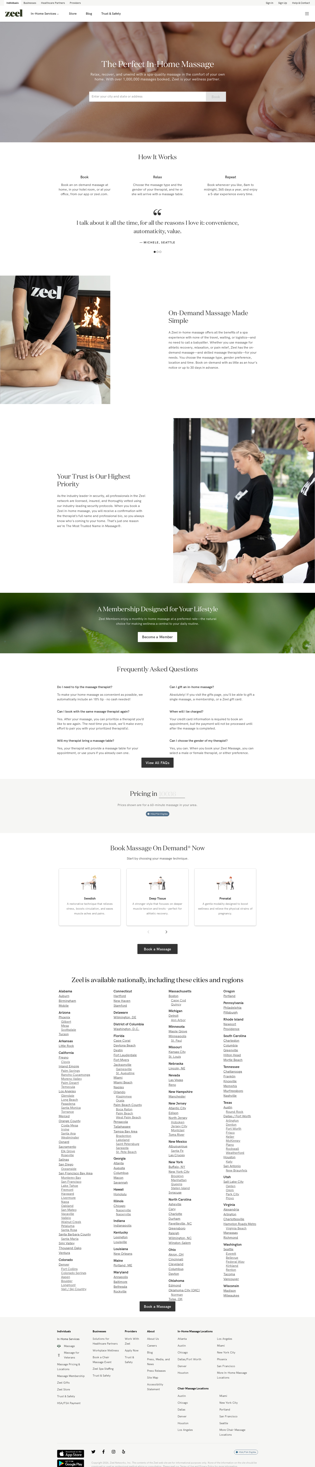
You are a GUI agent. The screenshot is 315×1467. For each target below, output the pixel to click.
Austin (182, 1345)
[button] (154, 252)
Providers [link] (75, 2)
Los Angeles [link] (67, 1091)
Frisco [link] (230, 1133)
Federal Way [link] (235, 1262)
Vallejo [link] (66, 1218)
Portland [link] (229, 996)
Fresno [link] (64, 1057)
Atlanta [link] (119, 1163)
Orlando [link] (119, 1092)
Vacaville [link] (67, 1214)
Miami (221, 1345)
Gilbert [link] (66, 1022)
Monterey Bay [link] (71, 1178)
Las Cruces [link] (177, 1155)
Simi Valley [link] (67, 1243)
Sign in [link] (269, 2)
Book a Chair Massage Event (102, 1359)
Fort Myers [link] (121, 1060)
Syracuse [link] (175, 1192)
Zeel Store (63, 1389)
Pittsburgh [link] (230, 1012)
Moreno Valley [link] (71, 1079)
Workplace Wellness (106, 1350)
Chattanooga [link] (232, 1071)
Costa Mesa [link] (69, 1125)
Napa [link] (65, 1202)
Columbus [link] (121, 1173)
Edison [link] (173, 1113)
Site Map (152, 1377)
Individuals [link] (12, 2)
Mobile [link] (64, 1005)
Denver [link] (64, 1264)
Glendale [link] (67, 1096)
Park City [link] (232, 1194)
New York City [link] (179, 1171)
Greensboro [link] (177, 1228)
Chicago (183, 1352)
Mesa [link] (65, 1026)
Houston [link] (229, 1157)
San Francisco (226, 1366)
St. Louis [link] (175, 1057)
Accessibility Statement (155, 1387)
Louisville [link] (120, 1242)
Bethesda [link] (120, 1286)
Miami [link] (118, 1077)
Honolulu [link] (120, 1194)
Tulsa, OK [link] (175, 1299)
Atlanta (182, 1339)
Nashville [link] (230, 1096)
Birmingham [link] (67, 1001)
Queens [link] (176, 1184)
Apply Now (131, 1350)
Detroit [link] (173, 1016)
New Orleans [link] (123, 1254)
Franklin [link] (229, 1076)
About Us (153, 1339)
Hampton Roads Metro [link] (239, 1224)
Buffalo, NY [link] (177, 1167)
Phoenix (222, 1359)
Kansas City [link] (177, 1052)
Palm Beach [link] (124, 1113)
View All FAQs (157, 762)
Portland (224, 1409)
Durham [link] (174, 1219)
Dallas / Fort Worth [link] (237, 1116)
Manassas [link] (230, 1233)
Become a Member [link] (157, 637)
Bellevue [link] (232, 1258)
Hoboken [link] (177, 1122)
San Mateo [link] (69, 1210)
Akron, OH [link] (176, 1254)
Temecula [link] (68, 1087)
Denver (182, 1366)
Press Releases (156, 1371)
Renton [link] (231, 1270)
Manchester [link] (177, 1096)
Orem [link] (230, 1190)
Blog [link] (89, 13)
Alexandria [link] (231, 1209)
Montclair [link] (178, 1130)
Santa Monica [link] (71, 1108)
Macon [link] (118, 1178)
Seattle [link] (228, 1249)
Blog (150, 1352)
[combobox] (147, 97)
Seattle (223, 1423)
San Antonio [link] (232, 1166)
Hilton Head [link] (232, 1055)
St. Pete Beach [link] (126, 1152)
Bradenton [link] (123, 1136)
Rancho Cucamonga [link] (75, 1075)
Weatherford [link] (235, 1153)
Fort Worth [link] (233, 1128)
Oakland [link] (67, 1206)
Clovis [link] (65, 1062)
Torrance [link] (67, 1112)
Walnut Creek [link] (71, 1222)
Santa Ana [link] (68, 1133)
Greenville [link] (230, 1050)
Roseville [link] (67, 1155)
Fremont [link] (67, 1190)
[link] (14, 14)
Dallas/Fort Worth (189, 1359)
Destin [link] (118, 1050)
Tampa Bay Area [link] (125, 1131)
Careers (152, 1345)
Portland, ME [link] (123, 1265)
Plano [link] (230, 1145)
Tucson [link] (64, 1034)
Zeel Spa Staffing (103, 1369)
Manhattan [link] (179, 1180)
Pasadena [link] (68, 1104)
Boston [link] (173, 996)
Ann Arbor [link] (178, 1020)
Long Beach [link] (69, 1100)
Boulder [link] (67, 1281)
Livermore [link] (68, 1198)
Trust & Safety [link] (111, 13)
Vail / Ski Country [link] (73, 1289)
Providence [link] (231, 1029)
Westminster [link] (70, 1137)
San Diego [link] (66, 1164)
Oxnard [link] (64, 1142)
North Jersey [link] (178, 1118)
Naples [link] (119, 1087)
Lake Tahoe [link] (69, 1186)
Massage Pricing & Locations (68, 1366)
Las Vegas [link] (176, 1080)
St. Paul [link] (176, 1040)
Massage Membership (71, 1376)
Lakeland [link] (123, 1140)
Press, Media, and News (158, 1361)
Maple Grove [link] (178, 1031)
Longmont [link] (68, 1285)
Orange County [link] (70, 1121)
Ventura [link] (64, 1253)
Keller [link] (230, 1137)
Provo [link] (230, 1198)
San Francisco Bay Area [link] (76, 1173)
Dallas (181, 1409)
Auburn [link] (64, 996)
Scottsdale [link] (68, 1030)
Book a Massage (157, 949)
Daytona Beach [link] (125, 1045)
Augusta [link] (119, 1168)
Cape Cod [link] (178, 1000)
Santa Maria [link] (70, 1239)
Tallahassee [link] (122, 1126)
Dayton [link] (174, 1274)
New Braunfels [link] (236, 1170)
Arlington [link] (232, 1120)
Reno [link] (172, 1085)
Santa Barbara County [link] (75, 1234)
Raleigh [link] (174, 1233)
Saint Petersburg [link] (127, 1144)
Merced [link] (64, 1116)
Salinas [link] (64, 1159)
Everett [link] (231, 1254)
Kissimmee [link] (124, 1096)
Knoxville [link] (230, 1081)
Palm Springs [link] (70, 1071)
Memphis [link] (230, 1086)
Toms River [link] (176, 1135)
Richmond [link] (230, 1237)
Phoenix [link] (64, 1017)
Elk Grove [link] (68, 1151)
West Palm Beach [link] (128, 1117)
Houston (183, 1373)
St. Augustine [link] (125, 1073)
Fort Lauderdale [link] (125, 1055)
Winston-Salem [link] (180, 1243)
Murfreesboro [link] (233, 1091)
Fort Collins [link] (69, 1269)
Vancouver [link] (231, 1279)
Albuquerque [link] (178, 1146)
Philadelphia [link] (232, 1007)
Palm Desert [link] (70, 1083)
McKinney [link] (233, 1141)
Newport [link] (229, 1024)
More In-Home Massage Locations (232, 1375)
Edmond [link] (175, 1285)
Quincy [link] (176, 1004)
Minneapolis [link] (177, 1036)
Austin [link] (227, 1107)
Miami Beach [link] (123, 1082)
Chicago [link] (119, 1206)
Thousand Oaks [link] (70, 1248)
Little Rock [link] (66, 1046)
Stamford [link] (120, 1005)
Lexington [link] (121, 1237)
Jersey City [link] (179, 1126)
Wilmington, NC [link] (180, 1238)
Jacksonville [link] (122, 1065)
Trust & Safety (66, 1396)
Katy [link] (229, 1161)
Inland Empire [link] (69, 1066)
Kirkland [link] (232, 1266)
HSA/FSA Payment (69, 1403)
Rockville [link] (120, 1291)
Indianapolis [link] (122, 1225)
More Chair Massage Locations (232, 1432)
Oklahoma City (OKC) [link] (184, 1290)
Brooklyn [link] (177, 1176)
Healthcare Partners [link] (53, 2)
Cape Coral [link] (122, 1040)
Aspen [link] (65, 1277)
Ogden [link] (230, 1186)
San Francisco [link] (71, 1182)
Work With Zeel (132, 1341)
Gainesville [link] (124, 1069)
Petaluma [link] (68, 1226)
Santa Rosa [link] (69, 1230)
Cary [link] (172, 1209)
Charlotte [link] (175, 1214)
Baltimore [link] (120, 1282)
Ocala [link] (120, 1100)
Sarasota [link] (122, 1148)
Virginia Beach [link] (236, 1228)
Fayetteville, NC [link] (180, 1223)
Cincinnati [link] (176, 1259)
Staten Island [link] (180, 1188)
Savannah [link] (121, 1182)
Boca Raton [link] (124, 1109)
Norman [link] (177, 1295)
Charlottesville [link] (233, 1219)
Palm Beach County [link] (128, 1105)
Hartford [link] (120, 996)
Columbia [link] (230, 1045)
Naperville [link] (123, 1210)
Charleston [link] (231, 1040)
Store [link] (73, 13)
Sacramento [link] (67, 1147)
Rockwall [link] (232, 1149)
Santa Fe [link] (177, 1151)
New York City (226, 1352)
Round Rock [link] (234, 1112)
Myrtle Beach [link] (232, 1060)
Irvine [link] (65, 1129)
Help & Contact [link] (301, 2)
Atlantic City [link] (177, 1108)
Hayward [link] (67, 1194)
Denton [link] (231, 1124)
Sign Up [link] (282, 2)
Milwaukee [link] (231, 1295)
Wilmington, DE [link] (125, 1017)
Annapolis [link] (121, 1277)
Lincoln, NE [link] (177, 1068)
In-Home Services (45, 14)
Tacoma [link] (229, 1274)
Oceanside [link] (69, 1169)
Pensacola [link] (121, 1122)
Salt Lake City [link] (233, 1182)
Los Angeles (224, 1339)
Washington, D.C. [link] (126, 1029)
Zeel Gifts (63, 1382)
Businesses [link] (30, 2)
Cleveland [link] (176, 1264)
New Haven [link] (122, 1001)
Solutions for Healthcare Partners (105, 1341)
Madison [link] (229, 1290)
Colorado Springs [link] (73, 1273)
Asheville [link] (175, 1204)
